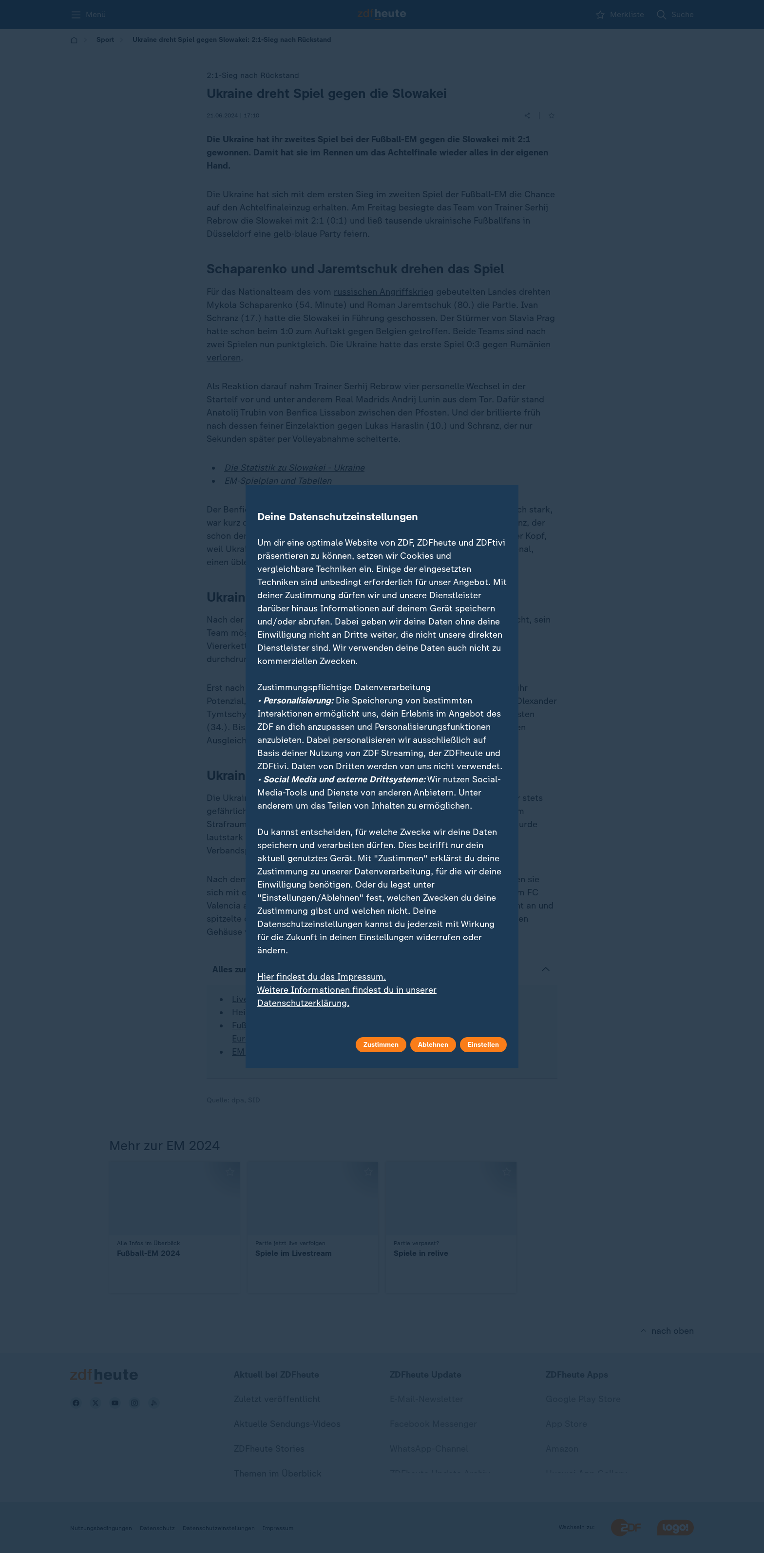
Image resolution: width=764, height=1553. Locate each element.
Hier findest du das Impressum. (321, 976)
